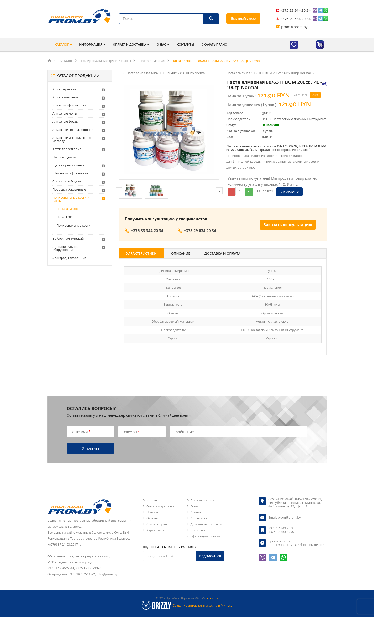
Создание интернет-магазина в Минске (202, 605)
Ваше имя (80, 431)
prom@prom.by (294, 26)
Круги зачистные (65, 97)
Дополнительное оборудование (65, 248)
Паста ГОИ (64, 217)
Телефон (131, 431)
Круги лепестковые (66, 149)
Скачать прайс (214, 44)
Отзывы (152, 518)
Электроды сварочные (69, 258)
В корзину (289, 192)
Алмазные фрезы (65, 121)
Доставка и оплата (222, 253)
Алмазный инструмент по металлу (71, 139)
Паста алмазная (68, 209)
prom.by (212, 598)
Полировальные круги (74, 225)
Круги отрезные (64, 89)
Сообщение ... (185, 431)
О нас (195, 506)
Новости (152, 512)
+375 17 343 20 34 (281, 528)
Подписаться (210, 556)
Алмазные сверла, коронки (72, 129)
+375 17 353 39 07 (281, 532)
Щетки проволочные (68, 165)
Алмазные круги (64, 113)
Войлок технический (68, 238)
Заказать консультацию (288, 224)
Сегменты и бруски (66, 181)
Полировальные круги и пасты (70, 199)
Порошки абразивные (69, 189)
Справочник (200, 518)
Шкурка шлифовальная (70, 173)
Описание (180, 253)
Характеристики (141, 253)
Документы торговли (206, 524)
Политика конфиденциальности (203, 533)
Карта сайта (155, 530)
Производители (202, 500)
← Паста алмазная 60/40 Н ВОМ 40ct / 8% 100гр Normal (164, 73)
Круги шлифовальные (69, 105)
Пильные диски (64, 157)
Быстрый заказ (243, 18)
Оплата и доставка (160, 506)
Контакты (185, 44)
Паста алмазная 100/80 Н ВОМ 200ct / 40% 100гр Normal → (270, 73)
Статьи (196, 512)
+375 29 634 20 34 (295, 18)
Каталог (152, 500)
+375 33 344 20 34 (295, 10)
